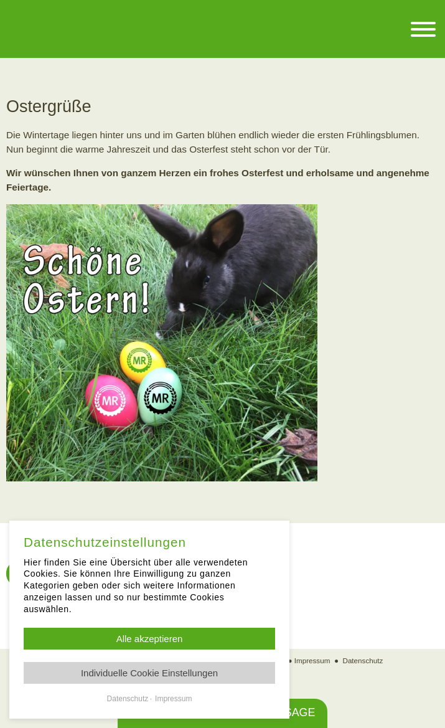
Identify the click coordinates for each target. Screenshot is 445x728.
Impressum (312, 660)
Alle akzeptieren (149, 638)
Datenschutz (363, 660)
